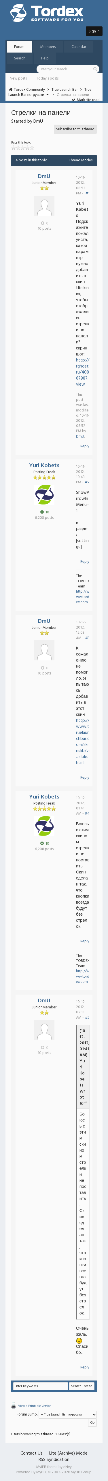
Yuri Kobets (44, 465)
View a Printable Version (35, 1406)
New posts (18, 79)
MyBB (41, 1472)
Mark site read (85, 100)
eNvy (67, 1467)
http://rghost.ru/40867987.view (83, 372)
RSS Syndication (54, 1459)
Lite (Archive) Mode (68, 1453)
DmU (44, 176)
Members (48, 47)
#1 (88, 193)
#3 (87, 638)
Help (45, 58)
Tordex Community (29, 90)
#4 (87, 814)
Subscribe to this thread (75, 129)
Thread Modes (80, 160)
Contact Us (31, 1453)
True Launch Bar (65, 90)
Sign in (94, 31)
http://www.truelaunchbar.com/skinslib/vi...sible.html (83, 741)
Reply (84, 446)
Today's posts (47, 79)
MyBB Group (81, 1472)
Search (19, 58)
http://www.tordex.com (82, 597)
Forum (19, 47)
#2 (87, 482)
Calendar (78, 47)
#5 (87, 1018)
